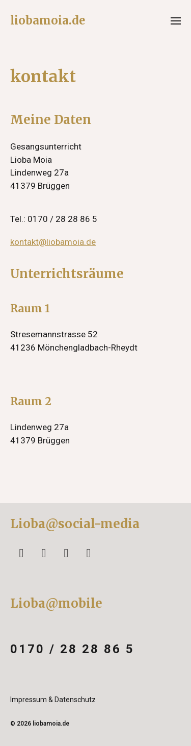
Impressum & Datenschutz (53, 699)
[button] (176, 20)
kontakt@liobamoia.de (53, 242)
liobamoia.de (47, 20)
